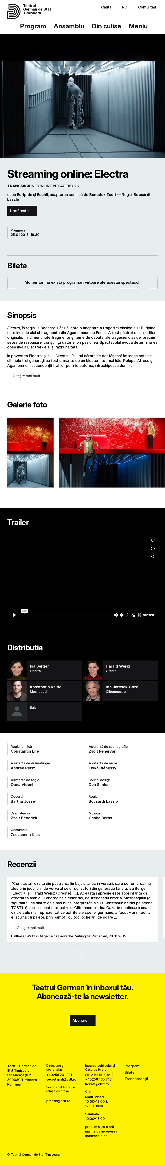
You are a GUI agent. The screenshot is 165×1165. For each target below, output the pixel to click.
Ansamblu (69, 26)
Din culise (106, 26)
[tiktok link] (93, 1050)
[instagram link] (82, 1050)
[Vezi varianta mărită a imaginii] (30, 453)
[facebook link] (71, 1050)
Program (33, 26)
